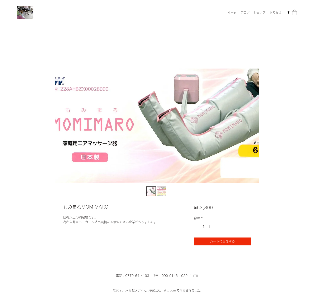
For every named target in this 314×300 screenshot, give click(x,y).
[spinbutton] (203, 227)
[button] (294, 12)
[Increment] (210, 227)
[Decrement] (197, 227)
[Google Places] (288, 12)
